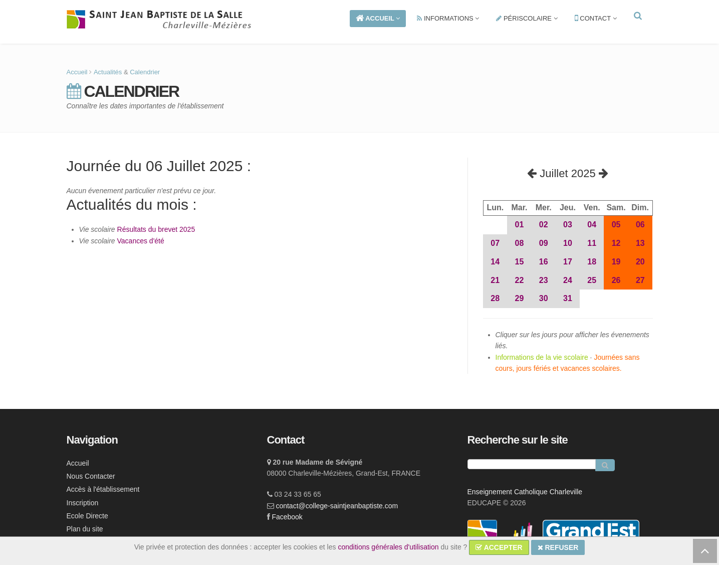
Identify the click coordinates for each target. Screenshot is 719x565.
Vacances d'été (140, 241)
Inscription (83, 503)
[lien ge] (591, 534)
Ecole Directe (87, 516)
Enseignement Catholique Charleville (525, 492)
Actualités (108, 72)
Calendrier (145, 72)
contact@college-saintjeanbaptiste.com (337, 506)
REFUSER (558, 547)
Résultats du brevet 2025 (156, 229)
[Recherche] (531, 464)
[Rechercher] (605, 465)
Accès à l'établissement (103, 489)
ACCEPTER (498, 547)
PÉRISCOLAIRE (526, 18)
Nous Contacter (91, 476)
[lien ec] (521, 534)
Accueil (77, 72)
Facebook (287, 517)
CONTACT (596, 18)
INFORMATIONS (448, 18)
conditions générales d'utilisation (388, 547)
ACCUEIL (378, 18)
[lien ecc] (483, 534)
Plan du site (85, 529)
